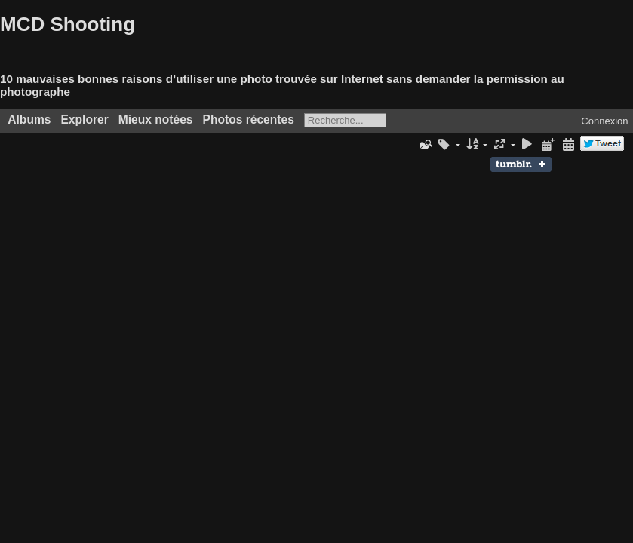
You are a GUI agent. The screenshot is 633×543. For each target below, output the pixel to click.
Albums (29, 119)
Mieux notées (155, 119)
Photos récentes (248, 119)
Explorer (84, 119)
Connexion (604, 121)
